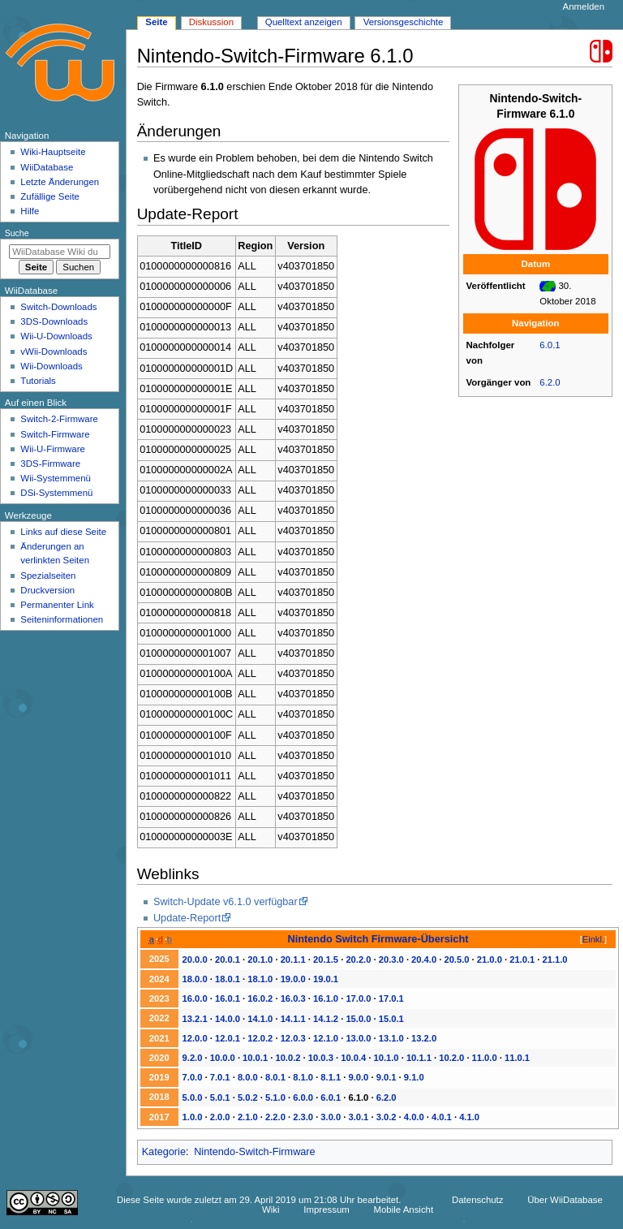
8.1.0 (303, 1077)
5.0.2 (248, 1097)
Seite (156, 22)
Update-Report (187, 918)
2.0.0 (220, 1117)
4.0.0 (414, 1117)
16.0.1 (227, 998)
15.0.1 (391, 1019)
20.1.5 (325, 959)
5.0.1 (220, 1097)
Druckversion (47, 590)
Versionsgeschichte (403, 22)
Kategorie (164, 1152)
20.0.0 (195, 959)
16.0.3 (293, 998)
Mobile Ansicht (403, 1209)
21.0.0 (489, 959)
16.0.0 (195, 998)
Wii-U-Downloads (56, 336)
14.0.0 (227, 1019)
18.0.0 (195, 979)
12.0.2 (260, 1038)
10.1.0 (386, 1058)
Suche (17, 233)
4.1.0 (469, 1117)
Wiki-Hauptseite (52, 152)
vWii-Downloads (53, 351)
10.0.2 (287, 1058)
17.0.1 (391, 998)
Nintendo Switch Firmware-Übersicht (378, 939)
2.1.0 (248, 1117)
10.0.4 (353, 1058)
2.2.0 (275, 1117)
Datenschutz (478, 1200)
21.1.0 (555, 959)
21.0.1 (522, 959)
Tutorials (38, 381)
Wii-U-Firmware (52, 449)
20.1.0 (260, 959)
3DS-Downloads (54, 321)
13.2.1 (195, 1019)
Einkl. (593, 939)
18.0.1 (227, 979)
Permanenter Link (56, 605)
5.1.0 (275, 1097)
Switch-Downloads (58, 307)
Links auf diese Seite (63, 532)
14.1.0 (260, 1019)
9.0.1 (386, 1077)
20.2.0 (358, 959)
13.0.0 (358, 1038)
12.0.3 (293, 1038)
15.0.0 (358, 1019)
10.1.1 (419, 1058)
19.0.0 (293, 979)
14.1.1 (293, 1019)
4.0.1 (442, 1117)
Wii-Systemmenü (55, 478)
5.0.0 (193, 1097)
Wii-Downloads (51, 366)
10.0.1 (255, 1058)
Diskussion (211, 22)
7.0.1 (220, 1077)
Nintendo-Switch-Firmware (254, 1152)
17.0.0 (358, 998)
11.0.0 (484, 1058)
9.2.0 (193, 1058)
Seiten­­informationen (61, 619)
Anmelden (584, 6)
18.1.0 (260, 979)
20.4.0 (423, 959)
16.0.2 (260, 998)
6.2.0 (549, 382)
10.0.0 (222, 1058)
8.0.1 (275, 1077)
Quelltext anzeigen (303, 22)
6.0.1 (549, 345)
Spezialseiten (47, 575)
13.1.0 (391, 1038)
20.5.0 (456, 959)
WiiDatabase (46, 167)
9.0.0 (359, 1077)
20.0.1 (227, 959)
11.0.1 (517, 1058)
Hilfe (29, 211)
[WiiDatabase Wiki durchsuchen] (59, 251)
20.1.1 (293, 959)
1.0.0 (193, 1117)
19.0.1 (325, 979)
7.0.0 (193, 1077)
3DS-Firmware (50, 463)
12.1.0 (325, 1038)
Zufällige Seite (49, 196)
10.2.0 (451, 1058)
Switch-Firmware (54, 434)
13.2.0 (423, 1038)
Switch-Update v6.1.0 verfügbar (225, 902)
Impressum (326, 1209)
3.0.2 (386, 1117)
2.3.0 (303, 1117)
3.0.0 (330, 1117)
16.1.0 (325, 998)
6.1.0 (359, 1097)
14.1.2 (325, 1019)
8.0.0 (248, 1077)
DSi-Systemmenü (56, 493)
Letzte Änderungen (59, 182)
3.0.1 (359, 1117)
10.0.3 (320, 1058)
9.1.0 (414, 1077)
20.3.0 (391, 959)
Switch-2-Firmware (58, 419)
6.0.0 (303, 1097)
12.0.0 (195, 1038)
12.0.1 (227, 1038)
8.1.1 (330, 1077)
